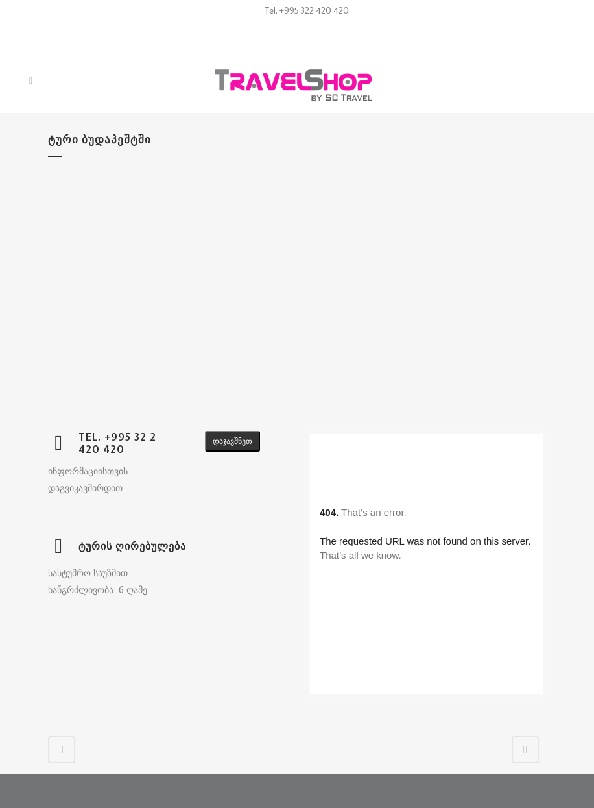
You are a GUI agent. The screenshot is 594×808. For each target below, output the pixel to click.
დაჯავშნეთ (232, 441)
